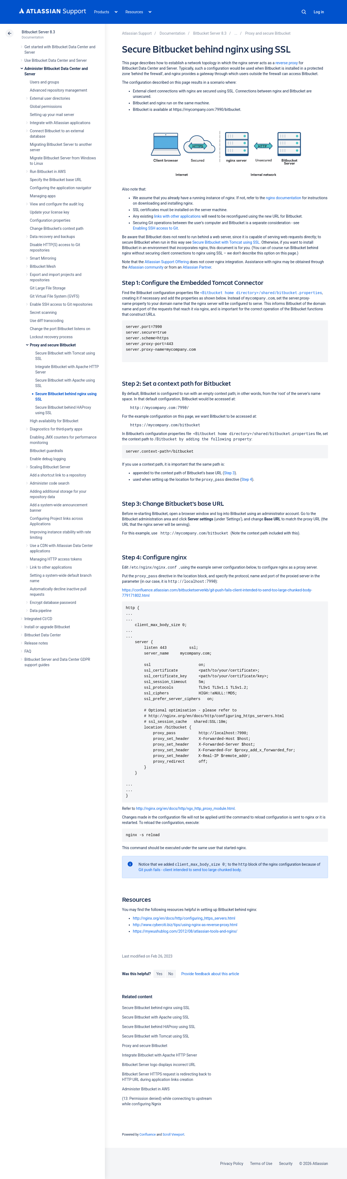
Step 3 (229, 473)
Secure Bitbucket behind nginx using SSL (156, 1008)
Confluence (147, 1134)
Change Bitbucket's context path (56, 228)
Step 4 (246, 479)
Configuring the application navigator (60, 188)
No (170, 974)
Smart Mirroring (43, 258)
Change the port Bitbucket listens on (60, 329)
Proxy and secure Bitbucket (53, 345)
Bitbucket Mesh (43, 266)
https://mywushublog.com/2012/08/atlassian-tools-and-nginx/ (185, 931)
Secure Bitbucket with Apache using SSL (155, 1017)
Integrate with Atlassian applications (60, 123)
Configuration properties (50, 220)
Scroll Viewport (173, 1134)
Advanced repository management (58, 90)
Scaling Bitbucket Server (50, 467)
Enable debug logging (48, 459)
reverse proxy (286, 63)
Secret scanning (43, 312)
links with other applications (177, 216)
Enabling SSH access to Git (155, 228)
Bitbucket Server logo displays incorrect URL (158, 1064)
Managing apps (43, 196)
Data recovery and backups (52, 236)
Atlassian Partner (197, 267)
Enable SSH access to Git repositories (61, 304)
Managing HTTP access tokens (56, 559)
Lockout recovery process (51, 337)
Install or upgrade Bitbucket (47, 627)
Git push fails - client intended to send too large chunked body (190, 870)
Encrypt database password (53, 602)
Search (304, 12)
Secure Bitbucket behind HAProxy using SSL (158, 1027)
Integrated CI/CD (38, 619)
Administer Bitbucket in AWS (145, 1089)
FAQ (27, 651)
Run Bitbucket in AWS (48, 171)
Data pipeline (41, 610)
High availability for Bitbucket (54, 421)
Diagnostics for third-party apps (56, 429)
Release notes (36, 643)
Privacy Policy (231, 1163)
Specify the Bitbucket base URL (56, 180)
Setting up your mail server (52, 114)
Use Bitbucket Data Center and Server (55, 60)
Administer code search (49, 483)
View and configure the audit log (56, 204)
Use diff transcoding (46, 320)
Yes (159, 974)
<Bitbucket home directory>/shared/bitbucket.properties (261, 292)
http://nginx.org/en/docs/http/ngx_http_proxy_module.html (185, 808)
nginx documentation (283, 198)
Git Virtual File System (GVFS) (54, 296)
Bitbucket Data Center (42, 635)
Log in (319, 12)
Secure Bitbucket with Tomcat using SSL (226, 242)
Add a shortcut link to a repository (58, 475)
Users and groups (44, 82)
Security (286, 1163)
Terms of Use (261, 1163)
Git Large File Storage (48, 288)
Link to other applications (51, 567)
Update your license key (49, 212)
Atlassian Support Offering (167, 262)
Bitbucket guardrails (46, 451)
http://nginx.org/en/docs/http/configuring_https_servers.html (184, 918)
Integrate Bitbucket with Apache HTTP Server (159, 1055)
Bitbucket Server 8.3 (38, 32)
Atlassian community (145, 267)
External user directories (50, 98)
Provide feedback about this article (210, 974)
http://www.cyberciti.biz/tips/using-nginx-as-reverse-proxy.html (185, 925)
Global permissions (46, 106)
